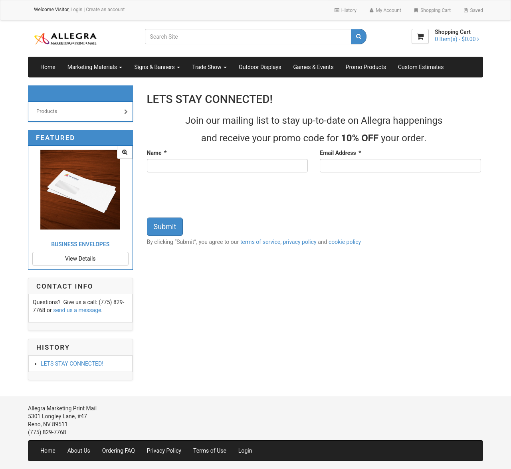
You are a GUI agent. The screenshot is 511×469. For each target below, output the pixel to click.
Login (77, 9)
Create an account (105, 9)
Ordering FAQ (118, 450)
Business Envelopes (80, 244)
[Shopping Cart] (420, 36)
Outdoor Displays (260, 67)
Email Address (340, 153)
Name (157, 153)
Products (82, 112)
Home (47, 67)
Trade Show (209, 67)
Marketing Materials (95, 67)
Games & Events (313, 67)
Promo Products (366, 67)
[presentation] (207, 196)
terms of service (260, 242)
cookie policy (345, 242)
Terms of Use (209, 450)
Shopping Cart (432, 10)
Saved (473, 10)
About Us (78, 450)
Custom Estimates (421, 67)
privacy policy (299, 242)
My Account (384, 10)
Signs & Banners (157, 67)
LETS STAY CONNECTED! (72, 363)
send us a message (77, 310)
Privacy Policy (164, 450)
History (345, 10)
